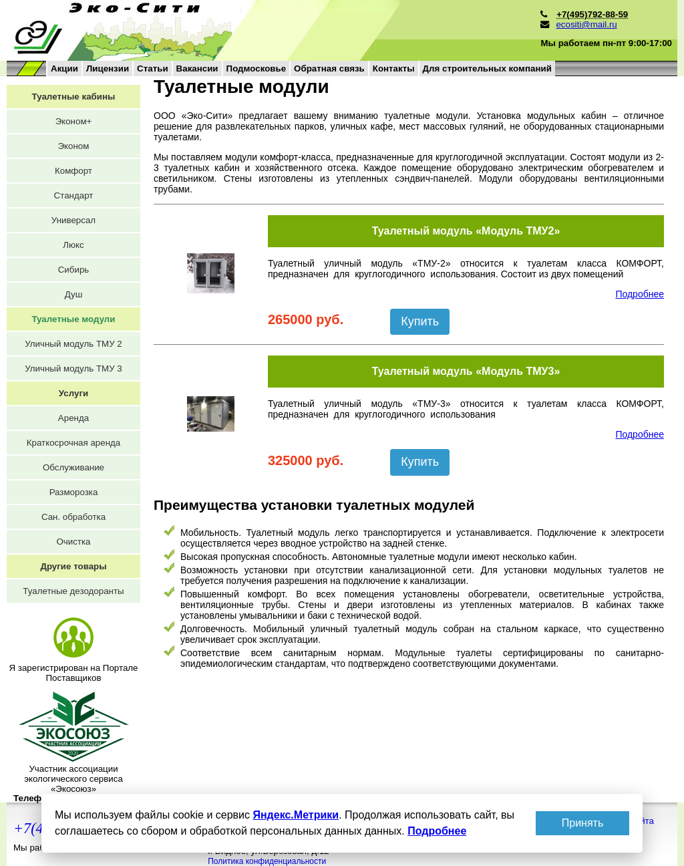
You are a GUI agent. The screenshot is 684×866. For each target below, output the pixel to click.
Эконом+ (73, 121)
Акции (64, 68)
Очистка (73, 542)
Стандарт (74, 195)
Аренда (73, 418)
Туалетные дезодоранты (73, 591)
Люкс (73, 245)
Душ (74, 294)
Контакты (394, 68)
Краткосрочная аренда (73, 443)
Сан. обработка (73, 517)
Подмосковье (256, 68)
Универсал (73, 220)
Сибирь (74, 270)
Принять (583, 823)
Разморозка (73, 492)
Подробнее (639, 294)
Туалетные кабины (74, 97)
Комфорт (73, 171)
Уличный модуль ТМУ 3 (73, 369)
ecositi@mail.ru (586, 24)
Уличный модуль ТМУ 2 (73, 344)
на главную (202, 30)
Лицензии (107, 68)
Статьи (152, 68)
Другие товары (73, 566)
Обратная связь (329, 68)
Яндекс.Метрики (295, 815)
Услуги (73, 393)
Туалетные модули (73, 319)
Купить (420, 321)
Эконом (74, 146)
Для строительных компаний (487, 68)
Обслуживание (73, 467)
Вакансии (197, 68)
